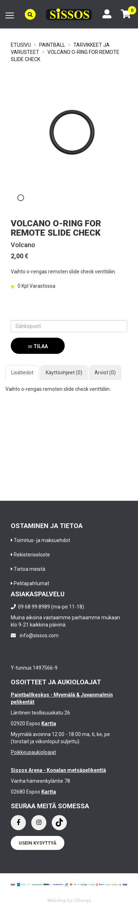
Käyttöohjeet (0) (64, 372)
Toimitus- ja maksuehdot (42, 540)
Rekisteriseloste (32, 555)
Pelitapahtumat (31, 583)
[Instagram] (38, 822)
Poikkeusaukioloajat (33, 752)
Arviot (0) (105, 372)
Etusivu (21, 45)
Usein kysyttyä (37, 843)
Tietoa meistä (29, 569)
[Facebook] (18, 822)
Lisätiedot (22, 372)
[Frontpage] (69, 14)
